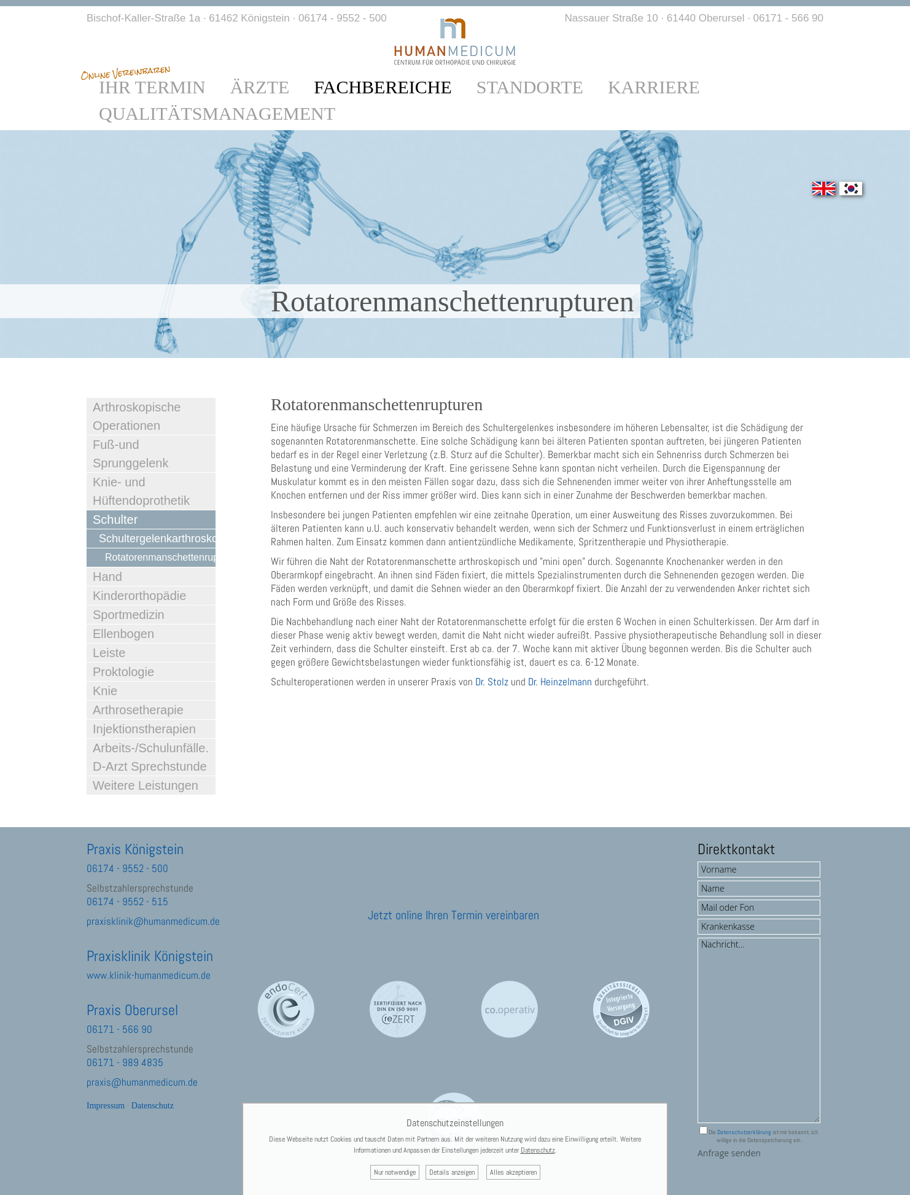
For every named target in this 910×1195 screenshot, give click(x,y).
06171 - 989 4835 (125, 1062)
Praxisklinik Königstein (150, 955)
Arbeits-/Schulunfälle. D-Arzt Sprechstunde (151, 757)
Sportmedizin (129, 614)
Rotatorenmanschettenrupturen (160, 557)
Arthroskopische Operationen (137, 416)
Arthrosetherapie (138, 710)
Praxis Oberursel (132, 1009)
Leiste (109, 653)
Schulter (115, 519)
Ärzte (260, 87)
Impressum (106, 1105)
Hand (107, 576)
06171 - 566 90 (788, 18)
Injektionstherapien (144, 729)
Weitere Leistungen (145, 785)
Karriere (654, 87)
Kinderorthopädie (139, 595)
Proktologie (123, 672)
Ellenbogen (123, 633)
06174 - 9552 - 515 (127, 901)
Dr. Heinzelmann (560, 681)
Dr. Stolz (491, 681)
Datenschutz (152, 1105)
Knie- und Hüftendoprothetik (141, 491)
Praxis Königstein (135, 848)
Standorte (529, 87)
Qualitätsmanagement (217, 113)
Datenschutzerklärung (744, 1132)
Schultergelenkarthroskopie (157, 538)
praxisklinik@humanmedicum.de (153, 921)
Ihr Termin (152, 87)
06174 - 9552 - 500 (342, 18)
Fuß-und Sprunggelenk (130, 454)
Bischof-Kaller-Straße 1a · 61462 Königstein (188, 18)
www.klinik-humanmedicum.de (149, 975)
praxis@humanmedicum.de (142, 1082)
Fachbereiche (382, 87)
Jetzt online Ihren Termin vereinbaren (453, 915)
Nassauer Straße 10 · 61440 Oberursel (655, 18)
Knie (105, 691)
